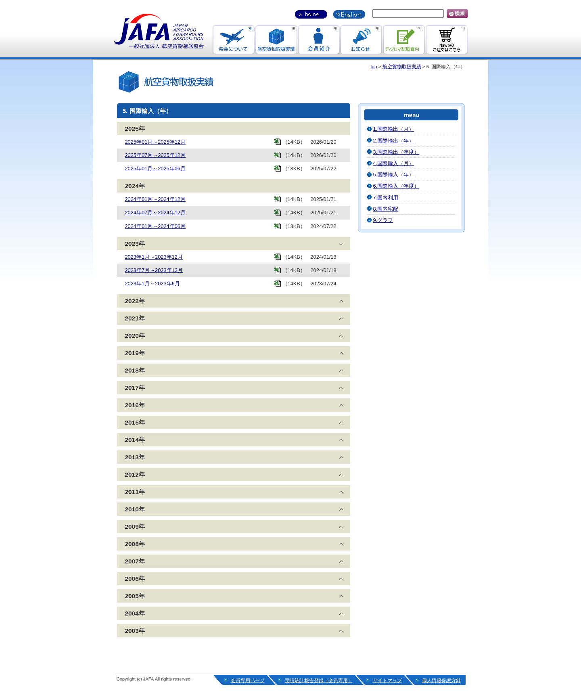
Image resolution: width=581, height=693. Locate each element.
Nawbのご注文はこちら (447, 39)
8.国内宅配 (386, 209)
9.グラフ (383, 220)
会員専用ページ (248, 680)
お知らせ (361, 39)
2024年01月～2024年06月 (155, 226)
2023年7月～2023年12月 (154, 270)
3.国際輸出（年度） (396, 152)
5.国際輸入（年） (393, 175)
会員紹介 (319, 39)
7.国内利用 (386, 198)
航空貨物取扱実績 (401, 66)
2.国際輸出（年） (393, 141)
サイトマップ (387, 680)
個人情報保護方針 (441, 680)
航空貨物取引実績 (276, 39)
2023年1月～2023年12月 (154, 257)
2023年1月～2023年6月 (152, 284)
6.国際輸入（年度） (396, 186)
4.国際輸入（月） (393, 163)
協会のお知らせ (233, 39)
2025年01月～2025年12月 (155, 142)
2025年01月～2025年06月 (155, 168)
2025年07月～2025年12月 (155, 155)
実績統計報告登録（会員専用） (319, 680)
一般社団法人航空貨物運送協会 (159, 31)
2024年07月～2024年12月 (155, 212)
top (373, 66)
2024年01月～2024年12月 (155, 199)
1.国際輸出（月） (393, 129)
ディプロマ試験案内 (404, 39)
